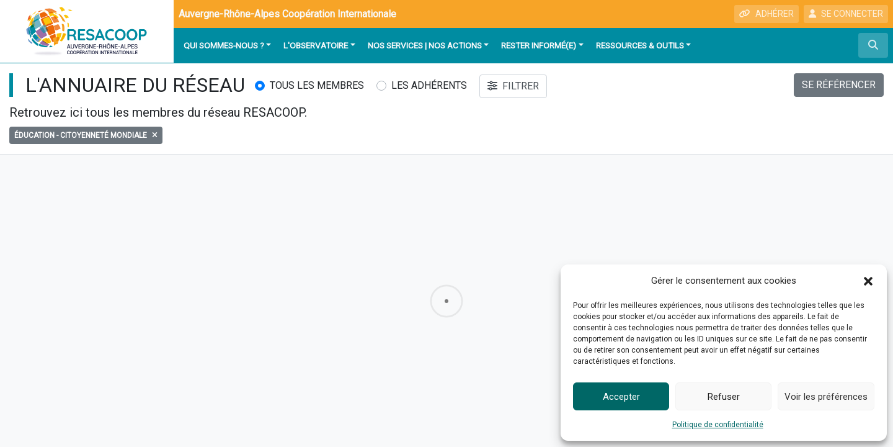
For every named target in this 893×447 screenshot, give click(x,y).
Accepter (621, 396)
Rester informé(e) (538, 45)
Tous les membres (317, 85)
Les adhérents (429, 85)
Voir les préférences (826, 396)
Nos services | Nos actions (425, 45)
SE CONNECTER (846, 14)
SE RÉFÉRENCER (839, 85)
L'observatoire (315, 45)
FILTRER (513, 86)
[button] (868, 280)
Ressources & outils (640, 45)
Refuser (724, 396)
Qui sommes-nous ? (224, 45)
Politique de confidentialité (717, 424)
